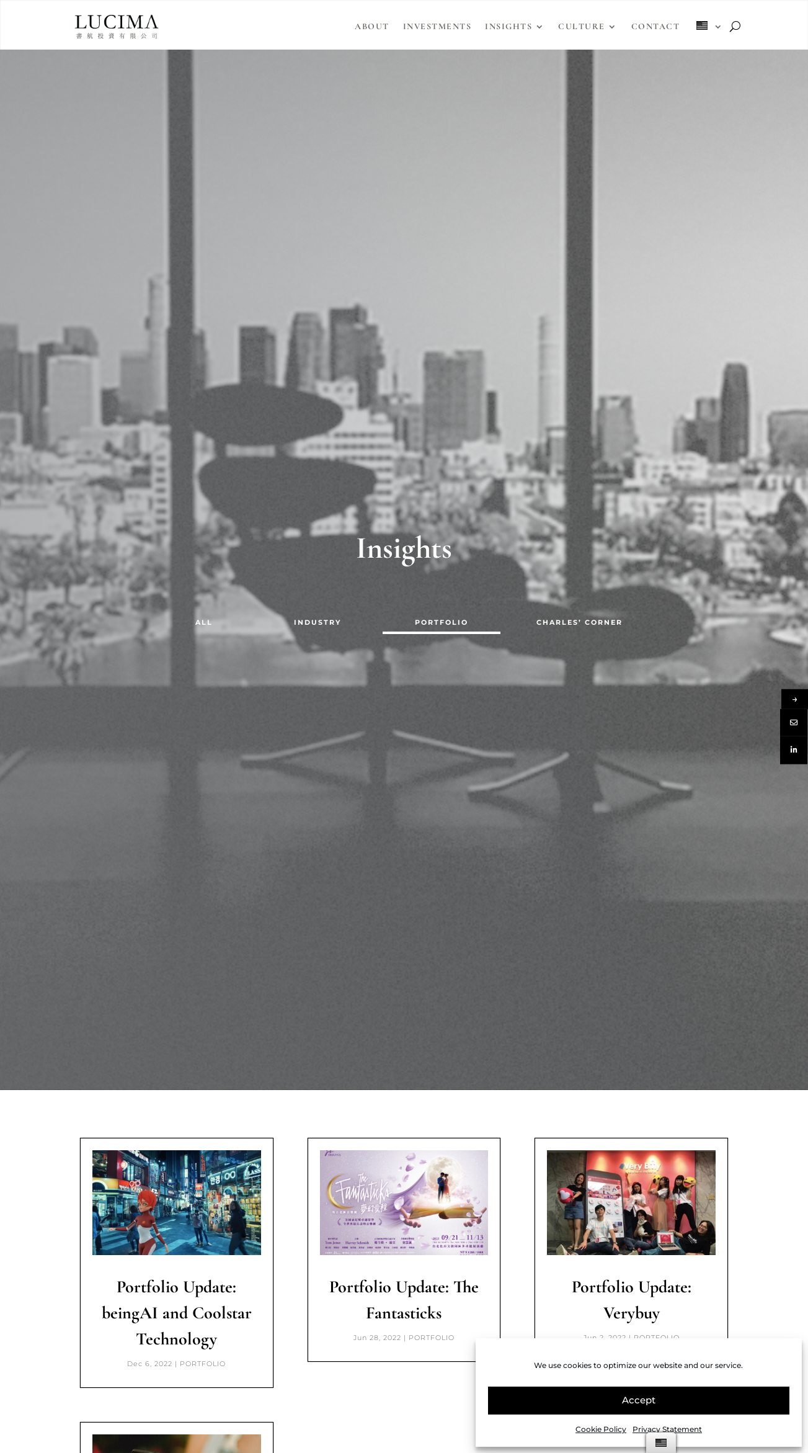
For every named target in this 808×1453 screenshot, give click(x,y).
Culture (581, 26)
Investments (437, 26)
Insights (508, 26)
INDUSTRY (317, 622)
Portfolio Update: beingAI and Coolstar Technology (177, 1312)
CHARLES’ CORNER (579, 622)
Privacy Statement (667, 1429)
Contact (655, 26)
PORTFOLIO (441, 622)
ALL (204, 622)
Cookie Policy (600, 1429)
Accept (638, 1400)
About (372, 26)
